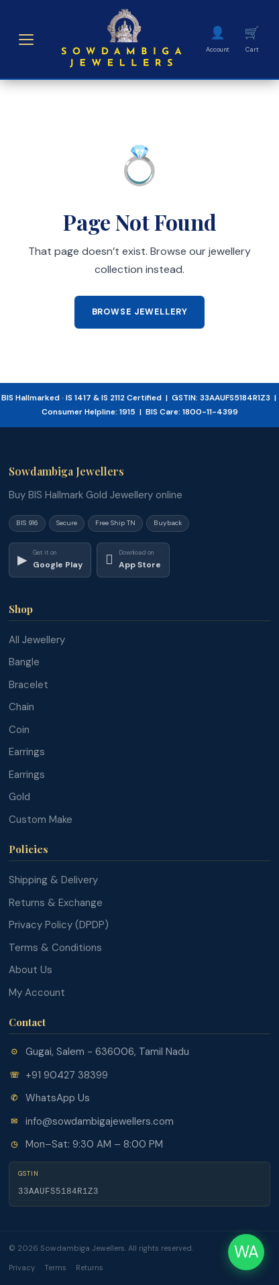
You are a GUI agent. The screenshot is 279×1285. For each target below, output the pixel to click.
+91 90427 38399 (66, 1075)
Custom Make (40, 819)
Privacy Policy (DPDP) (59, 925)
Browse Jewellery (140, 311)
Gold (19, 796)
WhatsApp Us (57, 1098)
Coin (19, 729)
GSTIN (28, 1174)
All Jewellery (37, 640)
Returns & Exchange (56, 902)
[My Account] (217, 39)
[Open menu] (26, 39)
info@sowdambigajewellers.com (99, 1121)
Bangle (24, 662)
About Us (30, 969)
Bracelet (28, 684)
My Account (37, 992)
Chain (21, 707)
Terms (55, 1267)
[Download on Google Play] (50, 560)
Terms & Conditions (55, 947)
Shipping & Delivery (53, 880)
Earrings (27, 752)
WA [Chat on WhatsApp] (246, 1251)
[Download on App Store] (133, 560)
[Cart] (252, 39)
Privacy (22, 1267)
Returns (89, 1267)
